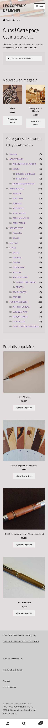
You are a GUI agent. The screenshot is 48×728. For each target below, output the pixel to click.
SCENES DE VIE (19, 213)
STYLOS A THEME (20, 277)
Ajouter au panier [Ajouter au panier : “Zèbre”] (12, 121)
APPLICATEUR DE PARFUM (24, 164)
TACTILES (17, 297)
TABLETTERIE (19, 223)
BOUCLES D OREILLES (25, 174)
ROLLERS (17, 272)
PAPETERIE (18, 198)
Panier (37, 722)
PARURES (17, 257)
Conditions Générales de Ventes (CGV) (19, 635)
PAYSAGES (17, 203)
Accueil (8, 20)
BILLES (16, 252)
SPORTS (19, 287)
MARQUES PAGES (20, 316)
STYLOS (16, 238)
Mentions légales (13, 669)
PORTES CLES (19, 321)
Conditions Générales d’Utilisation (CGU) (21, 641)
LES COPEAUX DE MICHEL (14, 8)
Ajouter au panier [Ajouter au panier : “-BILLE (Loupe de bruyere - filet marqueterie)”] (24, 544)
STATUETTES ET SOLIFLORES (26, 326)
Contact (6, 681)
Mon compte (8, 723)
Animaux (13, 154)
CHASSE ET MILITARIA (25, 282)
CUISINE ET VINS (20, 312)
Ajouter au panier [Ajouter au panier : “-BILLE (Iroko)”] (24, 407)
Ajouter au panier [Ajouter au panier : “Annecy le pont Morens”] (35, 123)
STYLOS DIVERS (19, 292)
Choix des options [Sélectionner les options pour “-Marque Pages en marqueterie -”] (24, 476)
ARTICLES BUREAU (21, 307)
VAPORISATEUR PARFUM (23, 183)
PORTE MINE (18, 267)
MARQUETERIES (16, 188)
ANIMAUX (17, 193)
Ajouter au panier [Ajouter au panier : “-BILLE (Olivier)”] (24, 613)
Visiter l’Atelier (9, 687)
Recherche (24, 723)
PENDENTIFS (22, 178)
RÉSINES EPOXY (16, 228)
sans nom (13, 243)
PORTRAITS (18, 208)
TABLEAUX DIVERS (21, 218)
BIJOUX (16, 169)
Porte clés (17, 233)
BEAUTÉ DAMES (16, 159)
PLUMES (16, 262)
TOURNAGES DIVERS (18, 302)
